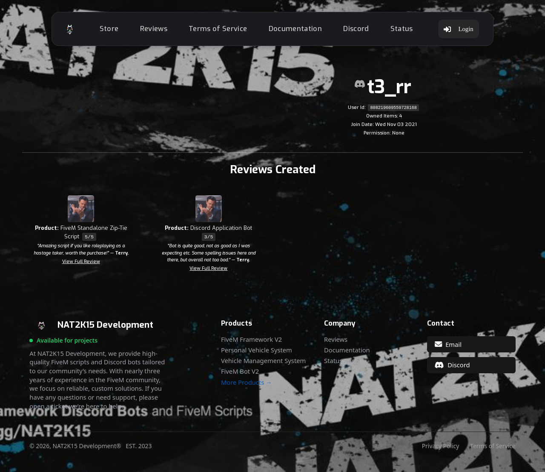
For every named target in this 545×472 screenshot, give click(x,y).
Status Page (341, 361)
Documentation (295, 28)
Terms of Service (218, 28)
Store (109, 28)
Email (448, 344)
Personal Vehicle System (256, 350)
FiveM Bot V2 (240, 371)
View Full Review (81, 261)
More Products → (246, 382)
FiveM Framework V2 (251, 339)
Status (401, 28)
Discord (356, 28)
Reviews (153, 28)
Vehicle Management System (263, 361)
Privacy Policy (440, 446)
